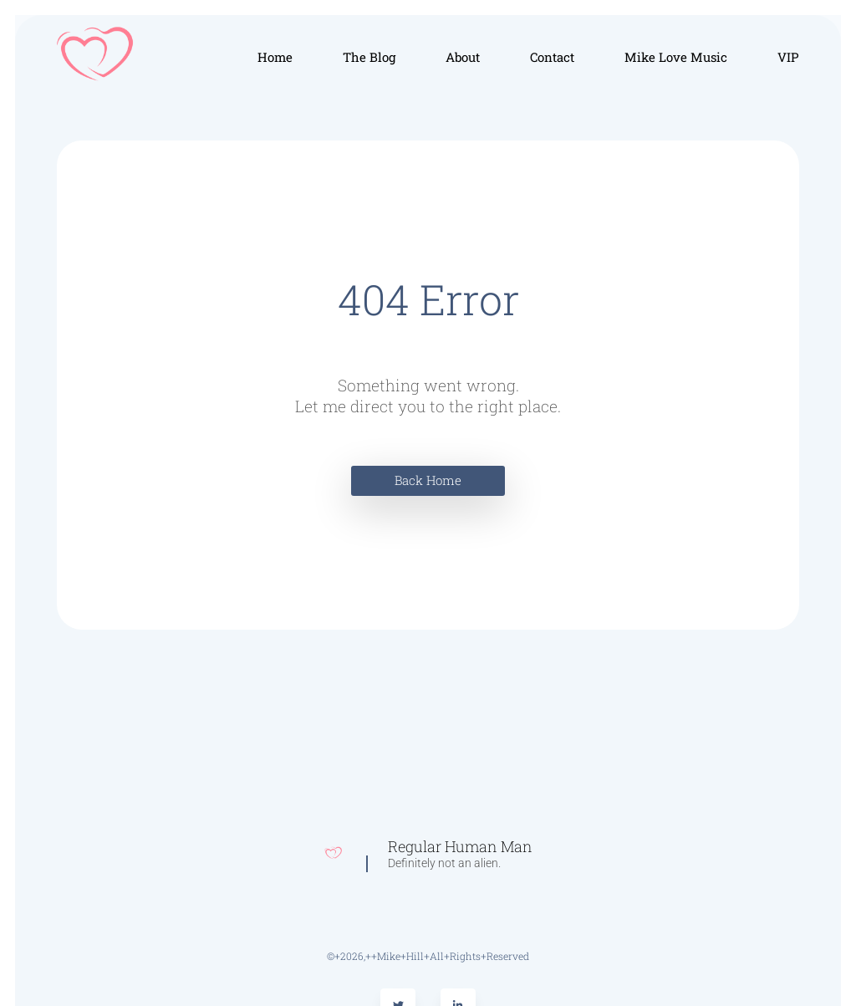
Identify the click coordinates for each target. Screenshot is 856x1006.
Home (275, 57)
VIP (788, 57)
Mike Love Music (675, 57)
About (463, 57)
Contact (552, 57)
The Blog (369, 57)
